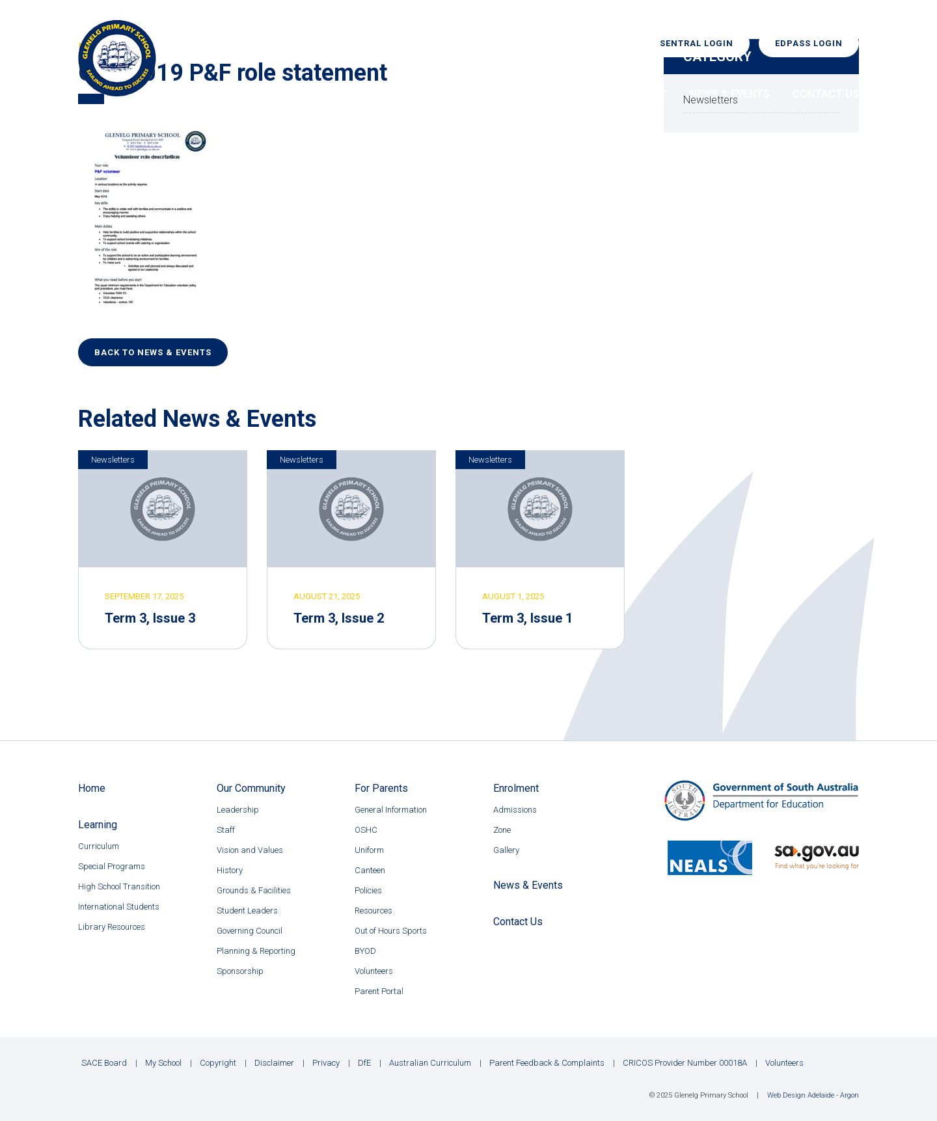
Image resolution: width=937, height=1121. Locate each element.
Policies (368, 890)
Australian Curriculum (430, 1063)
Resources (373, 910)
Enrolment (635, 94)
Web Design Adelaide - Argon (813, 1095)
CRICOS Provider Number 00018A (685, 1063)
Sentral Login (696, 43)
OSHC (366, 830)
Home (291, 94)
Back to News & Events (152, 352)
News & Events (730, 94)
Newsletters (113, 460)
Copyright (218, 1063)
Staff (226, 830)
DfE (364, 1063)
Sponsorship (240, 971)
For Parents (547, 94)
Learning (464, 94)
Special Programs (111, 866)
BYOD (365, 951)
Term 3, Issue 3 (150, 618)
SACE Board (104, 1063)
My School (163, 1063)
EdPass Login (809, 43)
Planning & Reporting (256, 951)
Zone (502, 830)
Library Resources (111, 927)
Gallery (506, 850)
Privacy (326, 1063)
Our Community (373, 94)
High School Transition (119, 886)
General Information (391, 810)
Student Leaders (247, 910)
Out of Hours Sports (391, 931)
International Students (118, 907)
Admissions (515, 810)
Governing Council (249, 931)
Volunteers (374, 971)
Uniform (369, 850)
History (230, 870)
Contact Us (826, 94)
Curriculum (98, 846)
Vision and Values (250, 850)
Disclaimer (274, 1063)
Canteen (370, 870)
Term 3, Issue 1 (527, 618)
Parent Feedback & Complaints (546, 1063)
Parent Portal (379, 991)
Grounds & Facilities (254, 890)
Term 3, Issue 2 (338, 618)
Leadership (238, 810)
